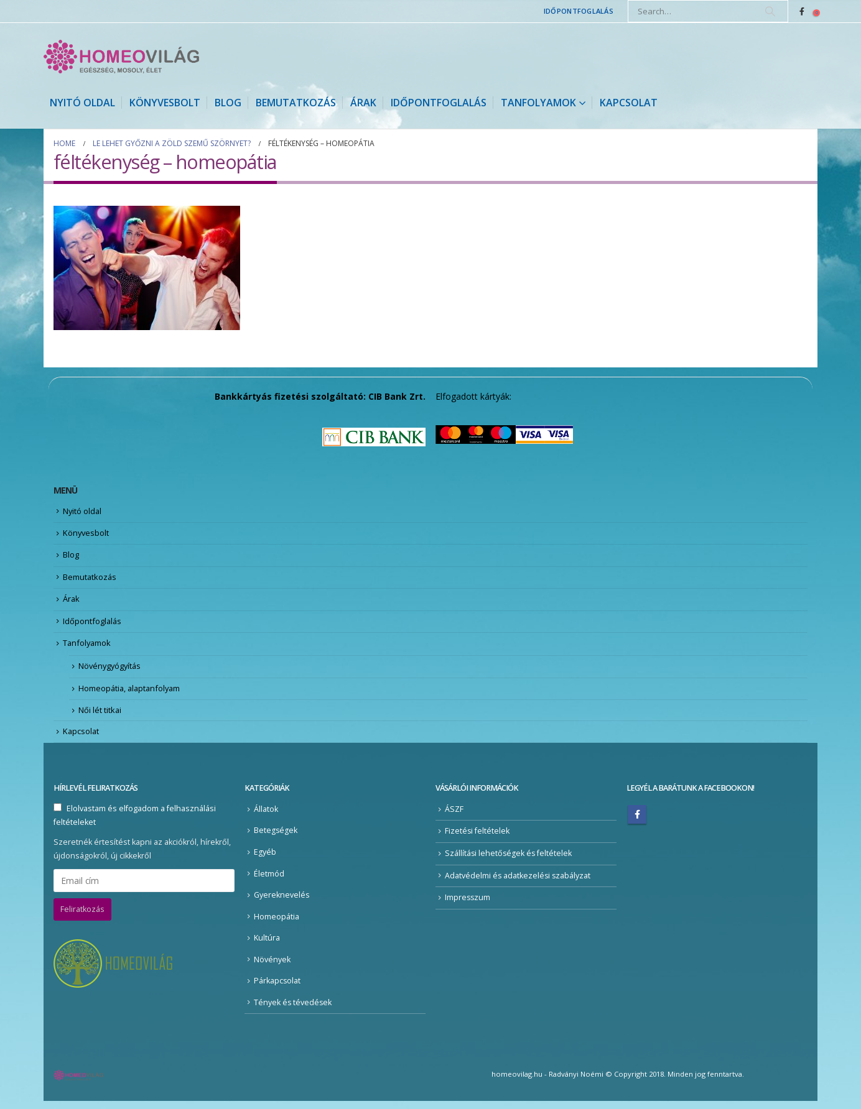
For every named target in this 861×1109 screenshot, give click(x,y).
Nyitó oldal (82, 102)
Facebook (637, 821)
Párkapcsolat (277, 988)
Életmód (269, 881)
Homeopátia (276, 924)
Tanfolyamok (538, 102)
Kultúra (267, 946)
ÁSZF (454, 816)
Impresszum (468, 905)
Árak (363, 102)
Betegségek (276, 837)
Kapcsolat (629, 102)
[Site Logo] (121, 56)
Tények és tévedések (293, 1010)
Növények (272, 967)
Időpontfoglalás (578, 11)
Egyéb (265, 859)
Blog (228, 102)
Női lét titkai (100, 716)
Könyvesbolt (164, 102)
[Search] (770, 11)
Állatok (266, 816)
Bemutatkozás (296, 102)
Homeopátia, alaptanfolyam (131, 694)
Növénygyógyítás (111, 671)
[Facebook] (802, 11)
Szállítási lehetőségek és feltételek (509, 860)
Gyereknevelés (282, 902)
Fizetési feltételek (477, 838)
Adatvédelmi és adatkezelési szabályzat (518, 883)
